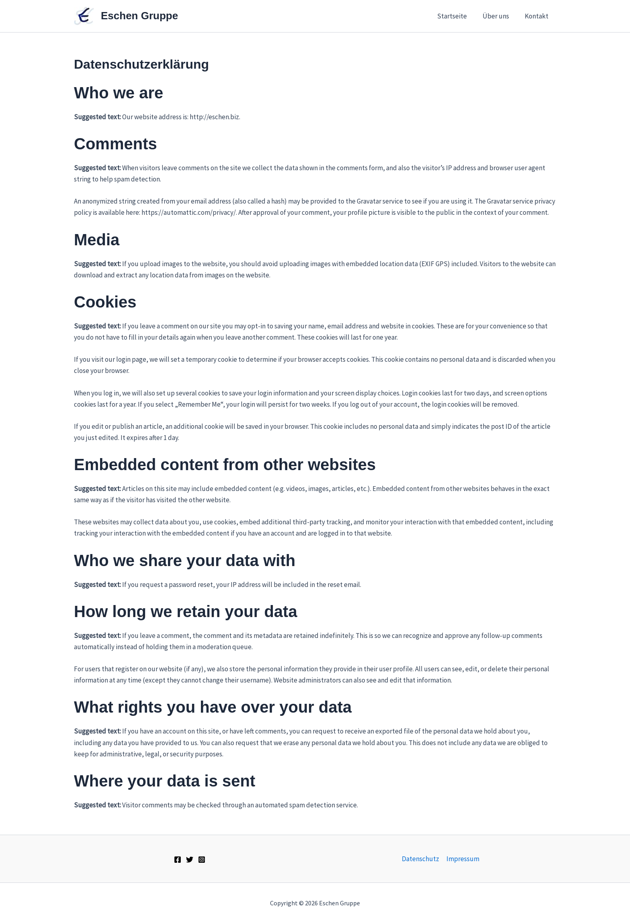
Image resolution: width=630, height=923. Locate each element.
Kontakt (537, 16)
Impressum (462, 858)
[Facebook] (177, 859)
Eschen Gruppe (139, 16)
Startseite (457, 16)
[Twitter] (189, 859)
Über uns (498, 16)
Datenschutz (421, 858)
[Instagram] (201, 859)
